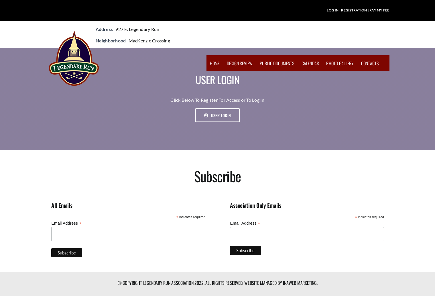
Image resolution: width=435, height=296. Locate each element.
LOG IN (332, 10)
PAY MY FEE (379, 10)
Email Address (66, 223)
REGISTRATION (354, 10)
